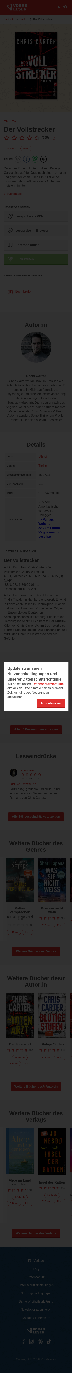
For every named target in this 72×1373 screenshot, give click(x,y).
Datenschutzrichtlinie (48, 684)
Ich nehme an (51, 703)
